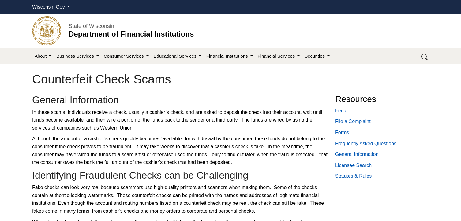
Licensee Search (353, 165)
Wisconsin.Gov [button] (49, 7)
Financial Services (277, 56)
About (41, 56)
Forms (342, 132)
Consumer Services (124, 56)
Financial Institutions (227, 56)
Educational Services (176, 56)
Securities (315, 56)
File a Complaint (353, 121)
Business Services (75, 56)
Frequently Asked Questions (365, 143)
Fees (340, 110)
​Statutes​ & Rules (353, 176)
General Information (356, 154)
